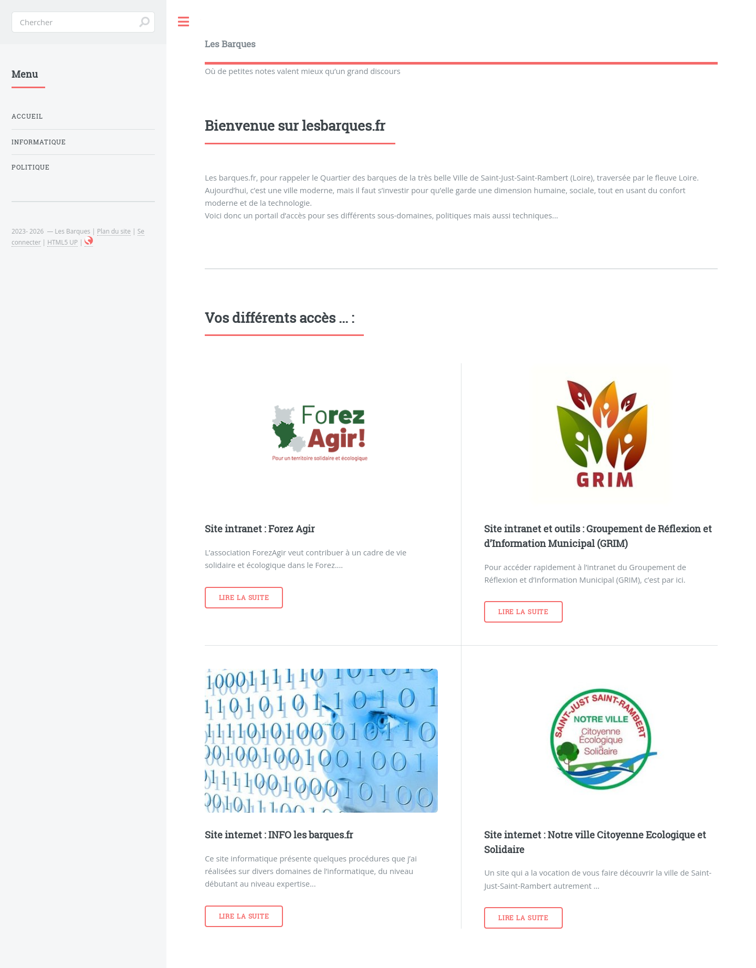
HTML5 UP (62, 242)
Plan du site (114, 231)
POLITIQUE (31, 167)
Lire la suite (244, 598)
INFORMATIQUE (39, 142)
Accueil (27, 116)
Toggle (183, 22)
